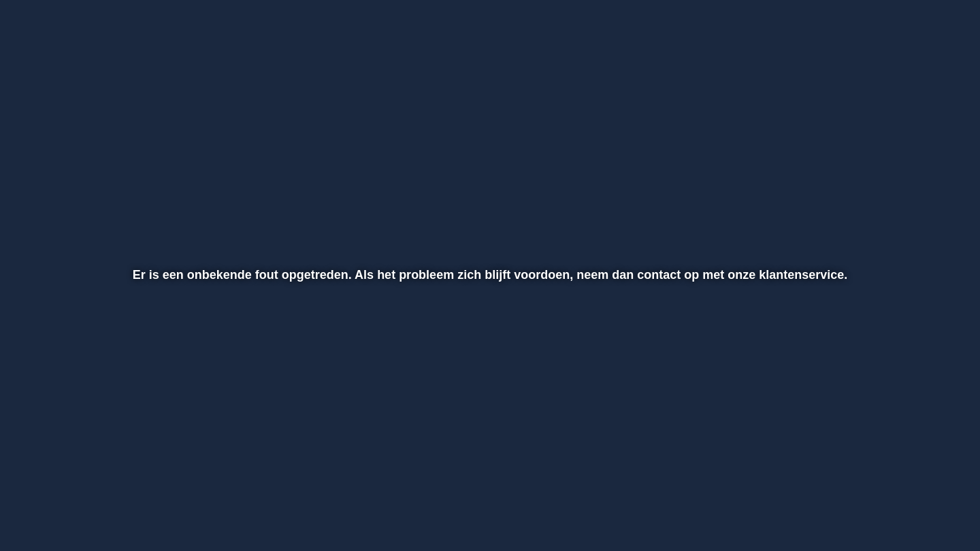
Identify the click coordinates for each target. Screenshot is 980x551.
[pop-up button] (894, 504)
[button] (55, 504)
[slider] (488, 476)
